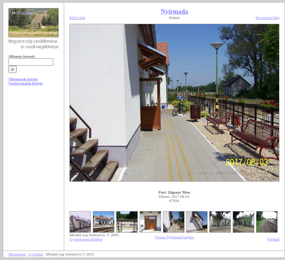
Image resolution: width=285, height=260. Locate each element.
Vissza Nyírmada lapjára (174, 237)
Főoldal (273, 239)
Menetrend (16, 254)
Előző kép (77, 17)
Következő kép (267, 17)
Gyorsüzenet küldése (86, 239)
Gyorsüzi (36, 254)
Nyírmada (174, 11)
